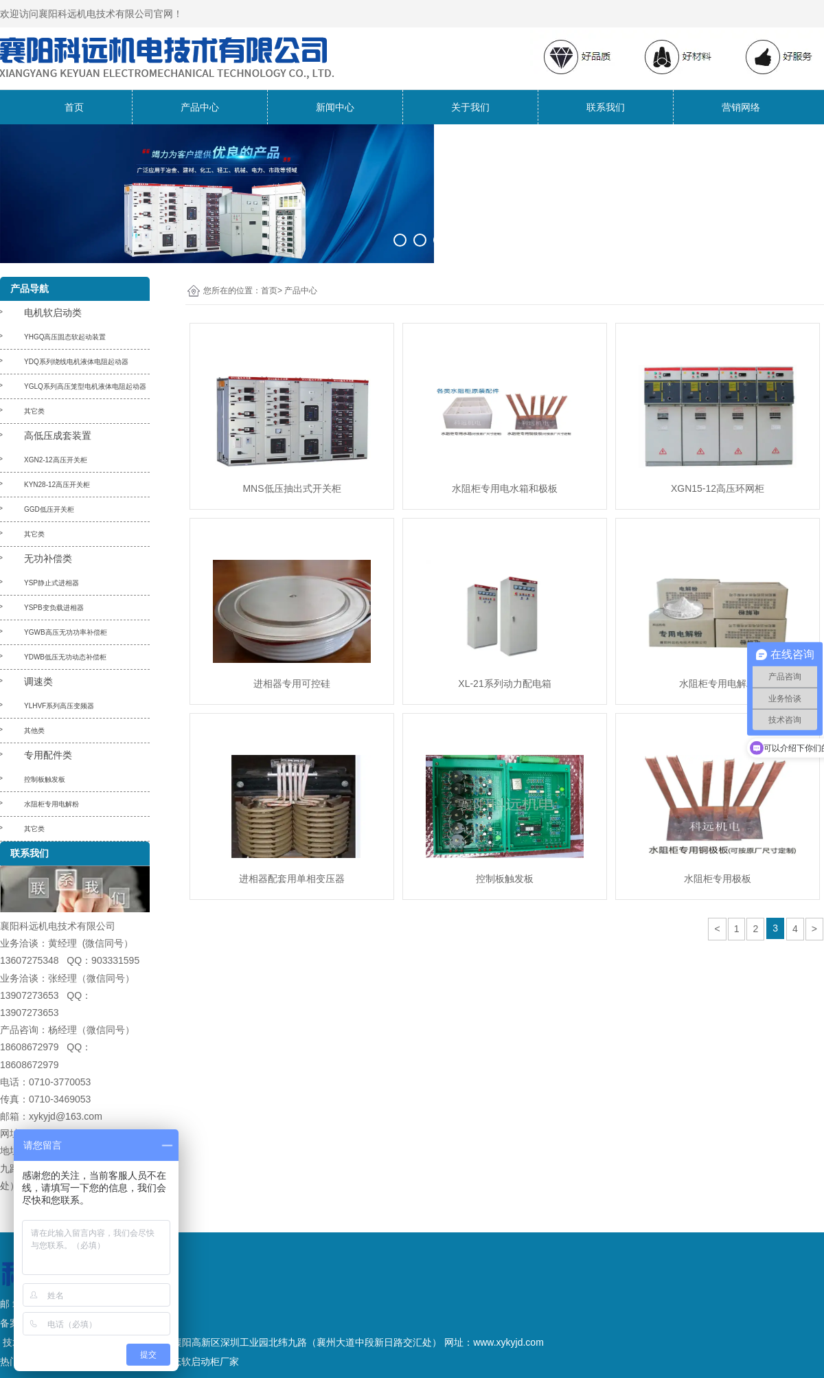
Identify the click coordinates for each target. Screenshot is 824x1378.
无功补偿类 (48, 558)
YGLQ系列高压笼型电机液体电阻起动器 (85, 386)
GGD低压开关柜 (49, 509)
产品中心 (200, 107)
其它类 (34, 411)
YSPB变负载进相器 (54, 607)
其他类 (34, 730)
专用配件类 (48, 754)
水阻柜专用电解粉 (51, 804)
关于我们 (470, 107)
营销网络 (741, 107)
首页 (74, 107)
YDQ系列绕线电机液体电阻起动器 (76, 361)
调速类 (38, 681)
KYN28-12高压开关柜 (57, 484)
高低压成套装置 (57, 435)
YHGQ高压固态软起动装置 (65, 337)
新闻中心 (335, 107)
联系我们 (605, 107)
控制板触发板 (44, 779)
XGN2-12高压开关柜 (55, 460)
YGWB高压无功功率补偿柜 (65, 632)
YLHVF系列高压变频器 (59, 706)
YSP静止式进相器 (51, 583)
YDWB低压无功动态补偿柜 (65, 657)
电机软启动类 (53, 312)
